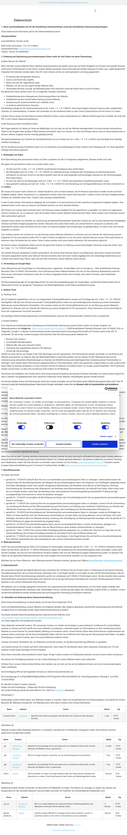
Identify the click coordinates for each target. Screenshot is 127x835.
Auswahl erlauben (64, 444)
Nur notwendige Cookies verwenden (28, 444)
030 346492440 (47, 2)
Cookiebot (59, 690)
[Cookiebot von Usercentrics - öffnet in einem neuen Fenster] (106, 389)
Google (15, 774)
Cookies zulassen (100, 444)
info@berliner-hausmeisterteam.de (72, 2)
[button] (95, 11)
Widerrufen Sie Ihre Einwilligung (42, 687)
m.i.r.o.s (76, 825)
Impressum (57, 830)
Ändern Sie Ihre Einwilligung (13, 687)
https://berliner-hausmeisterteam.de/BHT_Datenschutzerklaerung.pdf (31, 618)
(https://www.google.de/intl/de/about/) (49, 328)
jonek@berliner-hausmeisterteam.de (35, 49)
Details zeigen (106, 436)
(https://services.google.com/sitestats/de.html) (86, 465)
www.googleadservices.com (91, 462)
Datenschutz (69, 830)
